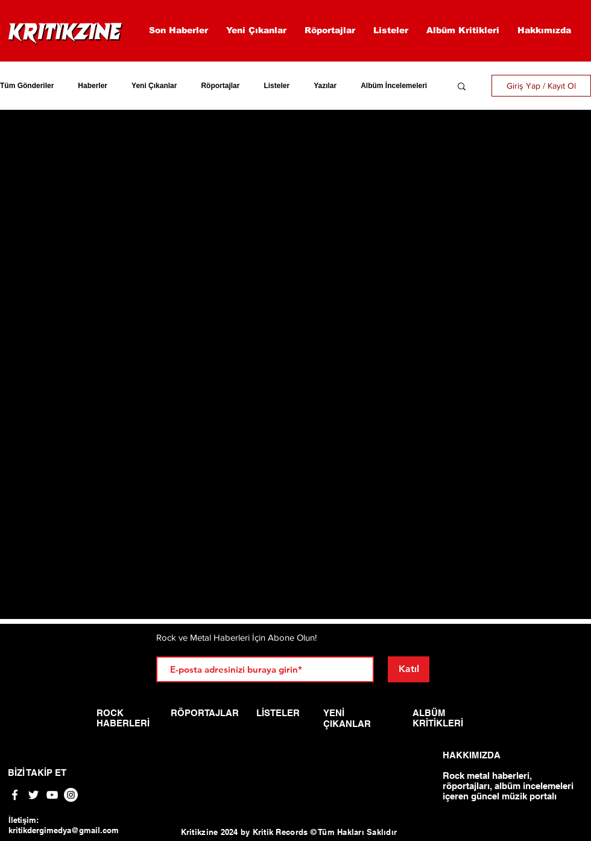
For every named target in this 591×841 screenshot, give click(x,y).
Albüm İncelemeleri (394, 85)
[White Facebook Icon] (15, 795)
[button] (461, 87)
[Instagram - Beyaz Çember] (71, 795)
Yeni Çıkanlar (154, 85)
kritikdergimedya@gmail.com (63, 830)
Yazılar (325, 85)
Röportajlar (220, 85)
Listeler (276, 85)
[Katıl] (408, 669)
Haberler (92, 85)
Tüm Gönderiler (27, 85)
